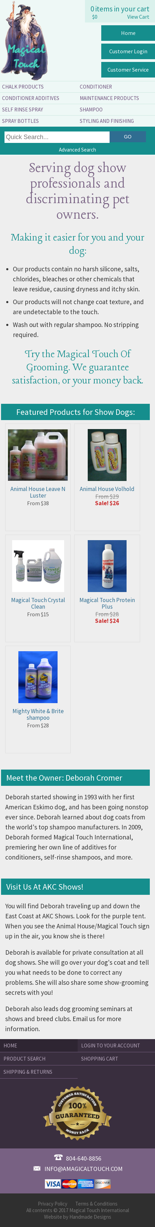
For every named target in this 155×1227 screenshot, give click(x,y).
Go (127, 136)
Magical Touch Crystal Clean (38, 603)
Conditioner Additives (30, 98)
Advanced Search (77, 149)
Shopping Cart (99, 1058)
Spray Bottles (20, 121)
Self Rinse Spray (22, 109)
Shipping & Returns (27, 1072)
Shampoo (91, 109)
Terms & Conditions (96, 1203)
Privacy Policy (52, 1203)
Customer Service (128, 69)
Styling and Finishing (107, 121)
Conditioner (96, 86)
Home (128, 32)
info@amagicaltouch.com (78, 1169)
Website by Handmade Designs (77, 1217)
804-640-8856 (77, 1158)
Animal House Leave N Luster (38, 492)
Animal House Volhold (107, 489)
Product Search (24, 1058)
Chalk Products (23, 86)
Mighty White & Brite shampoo (38, 714)
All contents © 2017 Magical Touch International (77, 1210)
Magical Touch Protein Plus (107, 603)
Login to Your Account (110, 1045)
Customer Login (128, 51)
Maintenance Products (109, 98)
